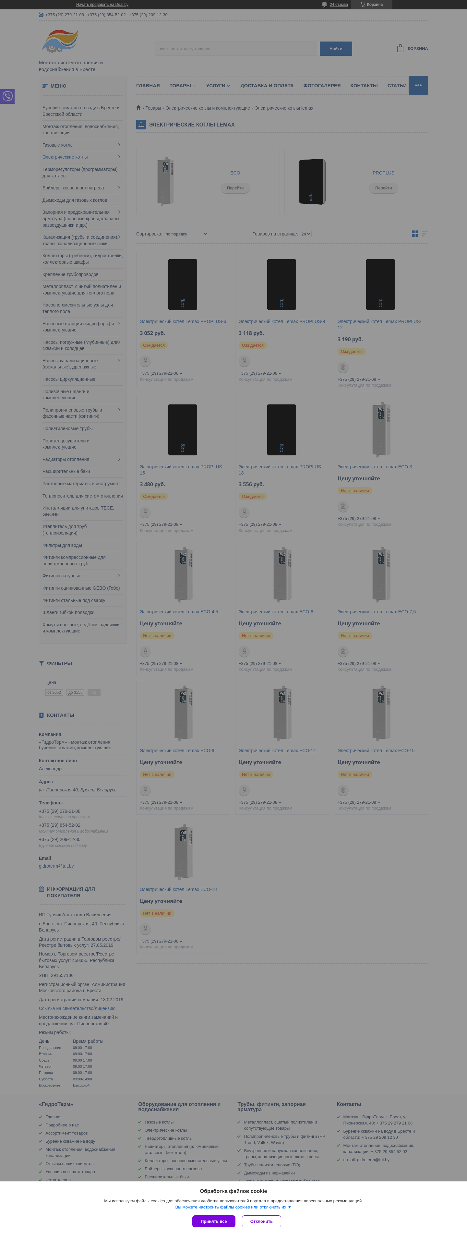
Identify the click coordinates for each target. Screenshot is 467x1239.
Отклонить (261, 1221)
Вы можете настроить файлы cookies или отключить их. (231, 1207)
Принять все (214, 1221)
